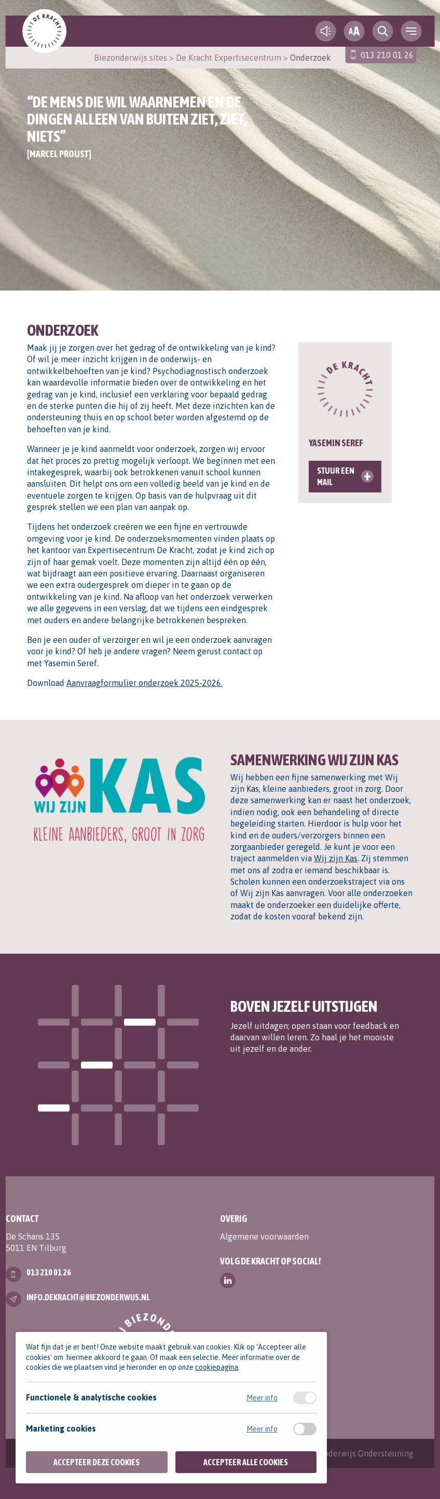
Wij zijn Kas (336, 858)
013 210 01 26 (387, 55)
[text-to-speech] (325, 31)
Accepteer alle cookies (245, 1462)
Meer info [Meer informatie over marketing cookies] (262, 1429)
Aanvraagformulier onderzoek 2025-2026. (144, 682)
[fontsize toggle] (353, 31)
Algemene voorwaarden (264, 1236)
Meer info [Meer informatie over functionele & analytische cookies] (262, 1398)
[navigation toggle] (411, 31)
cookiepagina (216, 1367)
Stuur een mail (335, 476)
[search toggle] (382, 31)
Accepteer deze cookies (96, 1462)
